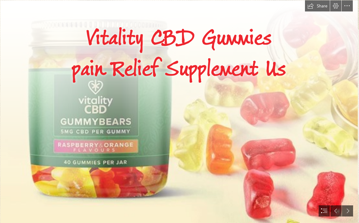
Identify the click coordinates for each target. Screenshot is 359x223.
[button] (317, 5)
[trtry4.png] (178, 111)
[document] (179, 111)
